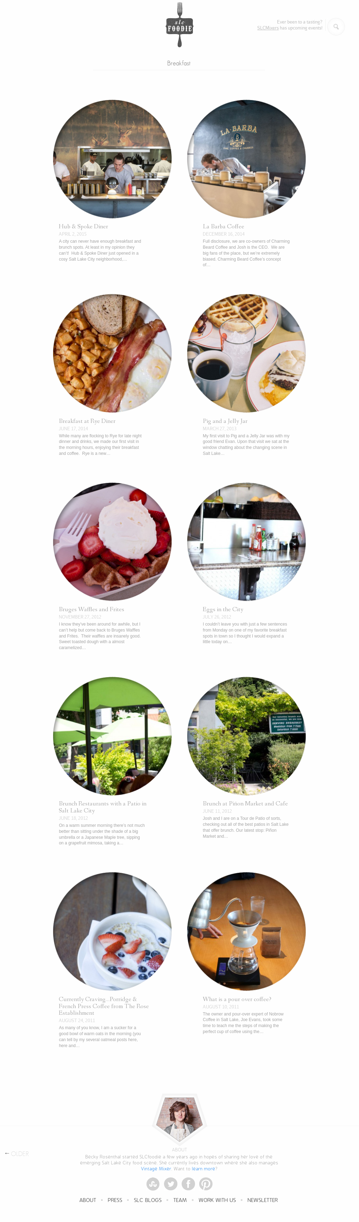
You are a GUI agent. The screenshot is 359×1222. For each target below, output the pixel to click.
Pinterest (206, 1184)
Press (115, 1200)
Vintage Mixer (156, 1168)
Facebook (188, 1184)
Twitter (170, 1184)
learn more (203, 1168)
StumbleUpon (153, 1184)
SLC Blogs (148, 1200)
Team (180, 1200)
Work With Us (217, 1200)
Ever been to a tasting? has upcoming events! (289, 25)
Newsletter (263, 1200)
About (88, 1200)
